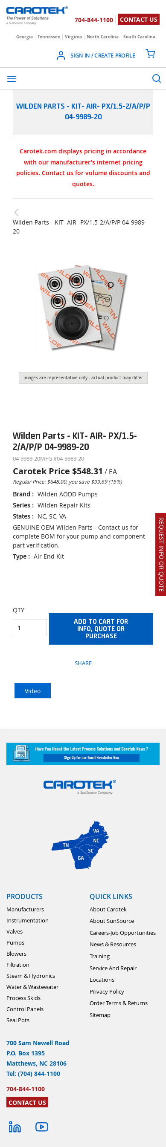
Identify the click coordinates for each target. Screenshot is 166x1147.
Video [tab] (33, 691)
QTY (18, 610)
